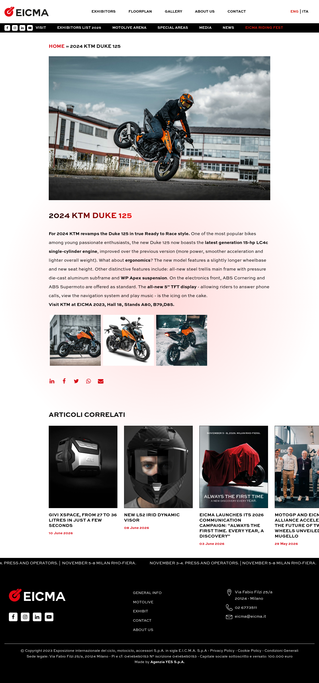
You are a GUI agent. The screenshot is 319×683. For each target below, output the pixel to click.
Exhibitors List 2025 (79, 28)
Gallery (173, 12)
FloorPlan (140, 12)
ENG (294, 12)
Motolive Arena (129, 28)
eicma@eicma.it (250, 617)
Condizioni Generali (281, 651)
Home (57, 46)
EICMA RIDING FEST (264, 28)
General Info (147, 593)
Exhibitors (103, 12)
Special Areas (173, 28)
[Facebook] (66, 381)
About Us (205, 12)
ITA (305, 12)
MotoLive (143, 602)
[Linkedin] (54, 381)
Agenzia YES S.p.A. (167, 662)
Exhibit (140, 611)
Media (205, 28)
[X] (79, 381)
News (228, 28)
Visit (41, 28)
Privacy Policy (222, 651)
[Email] (103, 381)
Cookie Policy (249, 651)
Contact (237, 12)
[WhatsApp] (91, 381)
